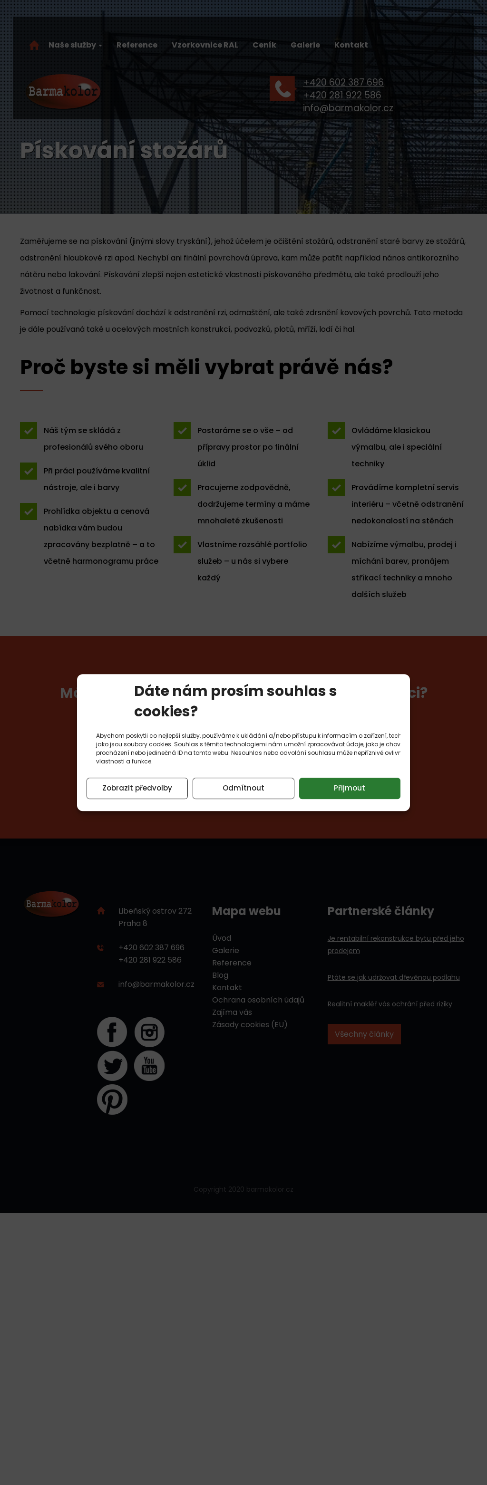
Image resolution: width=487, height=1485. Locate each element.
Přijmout (349, 788)
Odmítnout (243, 788)
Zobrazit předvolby (137, 788)
